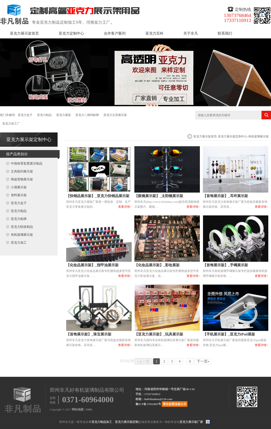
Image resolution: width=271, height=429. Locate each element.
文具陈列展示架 (22, 171)
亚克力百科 (154, 33)
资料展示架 (19, 195)
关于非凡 (190, 33)
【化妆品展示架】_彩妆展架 (157, 265)
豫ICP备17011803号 (148, 404)
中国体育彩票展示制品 (26, 163)
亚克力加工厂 (11, 123)
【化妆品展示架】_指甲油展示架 (92, 265)
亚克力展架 (63, 115)
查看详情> (124, 206)
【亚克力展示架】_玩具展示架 (158, 334)
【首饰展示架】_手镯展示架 (225, 265)
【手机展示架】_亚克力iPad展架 (229, 334)
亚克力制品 (44, 115)
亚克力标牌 (19, 219)
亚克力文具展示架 (115, 115)
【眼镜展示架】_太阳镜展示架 (158, 196)
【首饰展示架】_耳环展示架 (225, 196)
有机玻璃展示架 (22, 234)
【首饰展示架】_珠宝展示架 (88, 334)
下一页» (203, 361)
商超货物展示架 (22, 179)
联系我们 (225, 33)
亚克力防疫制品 (22, 227)
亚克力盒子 (25, 115)
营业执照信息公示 (174, 404)
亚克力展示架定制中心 (28, 139)
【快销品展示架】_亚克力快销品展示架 (97, 196)
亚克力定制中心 (71, 33)
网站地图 (78, 409)
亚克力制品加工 (101, 422)
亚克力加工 (19, 242)
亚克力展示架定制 (126, 422)
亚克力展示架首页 (24, 33)
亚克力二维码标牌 (87, 115)
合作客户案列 (115, 33)
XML (89, 409)
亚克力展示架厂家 (191, 422)
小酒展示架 (19, 187)
